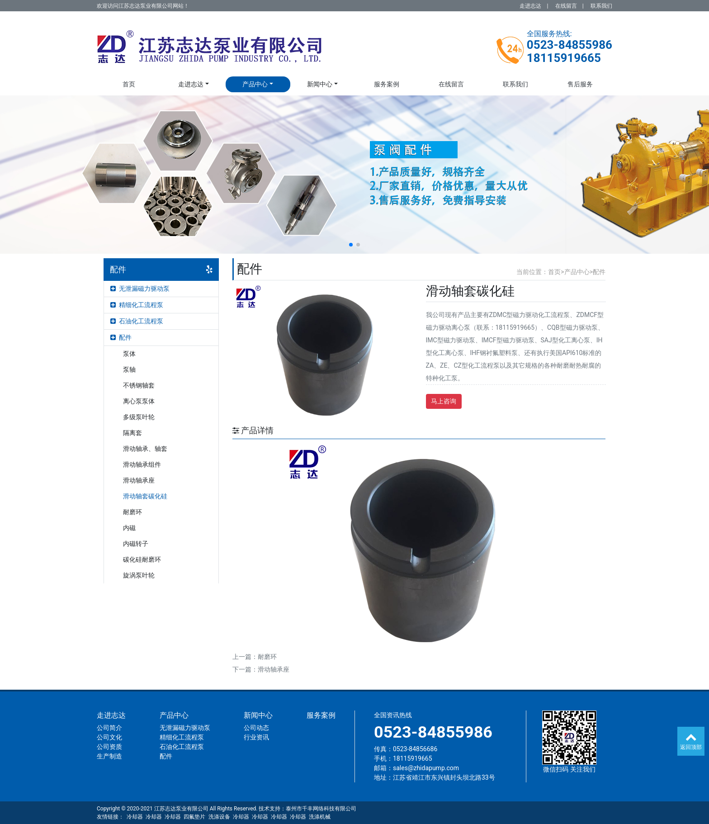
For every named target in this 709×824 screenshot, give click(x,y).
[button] (351, 244)
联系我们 (601, 6)
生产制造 (109, 756)
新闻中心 (319, 84)
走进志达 (530, 6)
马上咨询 (443, 401)
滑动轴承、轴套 (145, 448)
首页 (129, 84)
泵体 (129, 353)
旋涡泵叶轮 (139, 575)
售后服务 (580, 84)
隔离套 (132, 432)
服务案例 (386, 84)
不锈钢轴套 (139, 385)
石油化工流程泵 (136, 321)
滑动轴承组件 (142, 464)
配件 (121, 337)
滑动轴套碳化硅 (145, 496)
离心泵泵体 (139, 401)
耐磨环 (132, 512)
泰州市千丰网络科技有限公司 (321, 808)
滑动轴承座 (139, 480)
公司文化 (109, 737)
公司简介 (109, 727)
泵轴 (129, 369)
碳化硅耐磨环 (142, 559)
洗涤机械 (320, 817)
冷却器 (135, 817)
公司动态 (256, 727)
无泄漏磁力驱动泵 (140, 288)
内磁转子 (135, 543)
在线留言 (566, 6)
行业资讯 (256, 737)
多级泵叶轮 (139, 417)
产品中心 (255, 84)
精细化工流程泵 (136, 304)
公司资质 (109, 746)
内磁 (129, 527)
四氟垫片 (194, 817)
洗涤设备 (219, 817)
